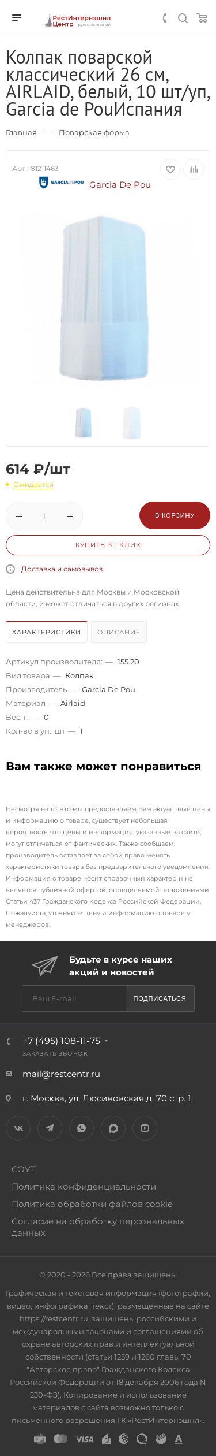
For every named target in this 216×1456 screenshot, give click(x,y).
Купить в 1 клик (108, 545)
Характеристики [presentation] (46, 632)
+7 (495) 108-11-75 (61, 1040)
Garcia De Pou (93, 184)
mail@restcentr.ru (61, 1073)
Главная (21, 132)
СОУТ (24, 1169)
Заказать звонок (55, 1053)
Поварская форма (94, 132)
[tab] (47, 633)
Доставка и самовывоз (62, 568)
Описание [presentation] (118, 632)
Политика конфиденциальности (84, 1186)
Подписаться (159, 998)
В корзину (175, 515)
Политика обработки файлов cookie (92, 1203)
